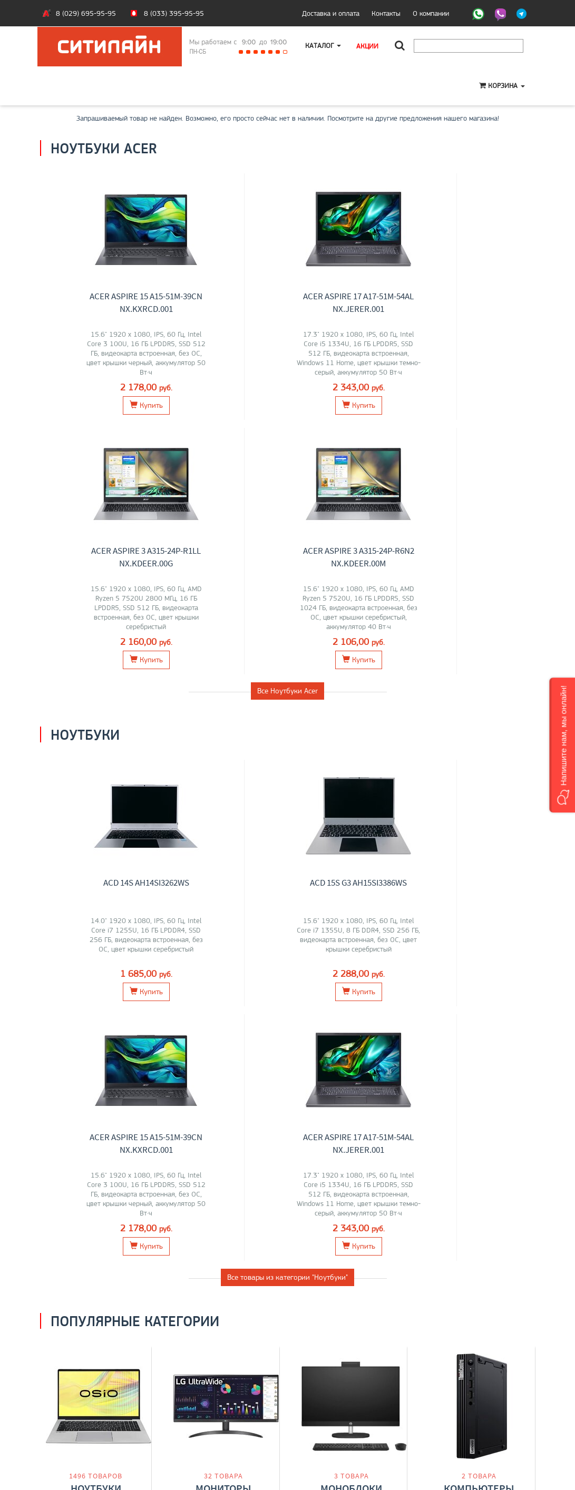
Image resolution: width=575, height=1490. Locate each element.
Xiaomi (196, 1015)
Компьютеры (479, 981)
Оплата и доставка (77, 1400)
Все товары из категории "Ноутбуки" (287, 768)
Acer (119, 1004)
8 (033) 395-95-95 (174, 13)
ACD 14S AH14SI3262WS (104, 628)
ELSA (253, 1015)
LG (178, 1004)
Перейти (95, 1051)
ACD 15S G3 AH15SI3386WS (231, 628)
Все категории (287, 1095)
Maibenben (115, 1015)
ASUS (61, 1004)
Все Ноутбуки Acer (287, 436)
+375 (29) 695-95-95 (330, 1411)
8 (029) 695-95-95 (86, 13)
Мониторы (223, 981)
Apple (97, 1026)
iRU (90, 1015)
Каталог (324, 46)
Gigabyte (72, 1026)
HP (133, 1004)
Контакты (386, 13)
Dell (248, 1004)
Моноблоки (351, 981)
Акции (368, 46)
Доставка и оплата (330, 13)
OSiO (117, 1026)
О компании (431, 13)
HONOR (70, 1015)
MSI (103, 1004)
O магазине (65, 1422)
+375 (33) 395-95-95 (330, 1400)
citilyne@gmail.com (325, 1422)
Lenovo (83, 1004)
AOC (215, 1015)
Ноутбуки (96, 981)
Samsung (225, 1004)
